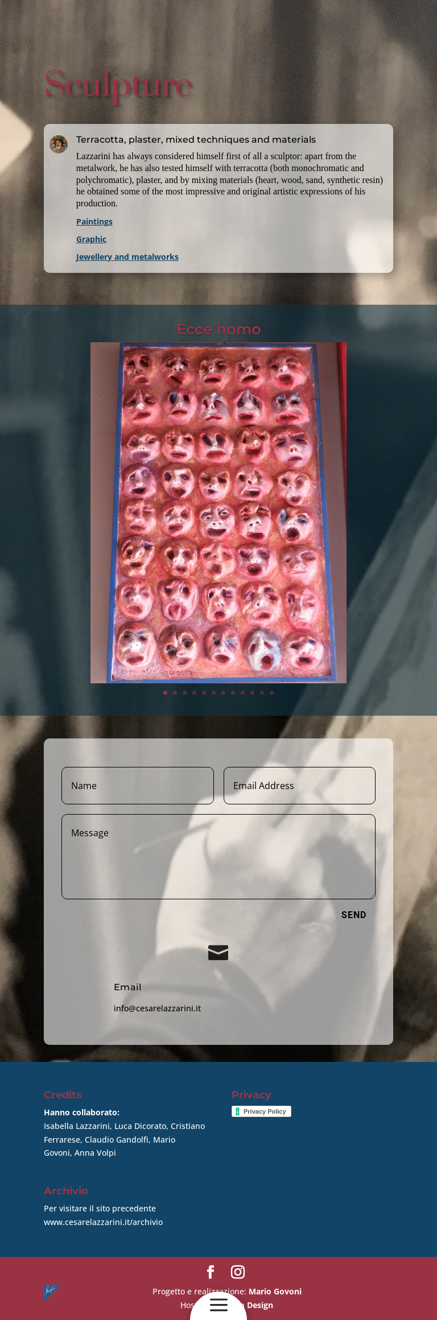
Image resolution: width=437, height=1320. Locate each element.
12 (272, 693)
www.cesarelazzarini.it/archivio (103, 1222)
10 (252, 693)
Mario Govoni (275, 1291)
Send (353, 915)
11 (262, 693)
